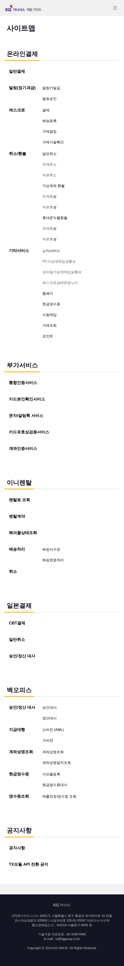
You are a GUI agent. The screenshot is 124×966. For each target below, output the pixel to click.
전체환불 (49, 196)
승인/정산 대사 (22, 656)
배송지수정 (51, 549)
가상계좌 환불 (53, 186)
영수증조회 (19, 796)
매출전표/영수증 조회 (59, 796)
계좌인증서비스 (23, 448)
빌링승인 (49, 99)
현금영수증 (51, 304)
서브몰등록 (51, 774)
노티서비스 (51, 251)
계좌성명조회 (21, 752)
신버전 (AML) (53, 730)
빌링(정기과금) (22, 88)
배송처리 (17, 549)
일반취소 (49, 154)
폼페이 (47, 293)
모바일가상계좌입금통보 (62, 272)
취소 (13, 571)
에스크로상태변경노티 (60, 283)
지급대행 (17, 729)
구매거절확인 (53, 142)
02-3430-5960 (76, 934)
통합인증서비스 (23, 382)
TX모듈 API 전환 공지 (28, 864)
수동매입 (49, 315)
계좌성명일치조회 (56, 763)
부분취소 (49, 175)
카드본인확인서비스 (27, 399)
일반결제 (17, 71)
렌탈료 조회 (19, 500)
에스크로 (17, 110)
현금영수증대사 (54, 785)
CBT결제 (17, 623)
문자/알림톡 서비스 (26, 415)
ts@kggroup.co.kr (68, 939)
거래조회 (49, 325)
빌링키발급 (51, 88)
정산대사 (49, 718)
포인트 (47, 336)
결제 (46, 110)
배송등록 (49, 121)
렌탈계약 (17, 516)
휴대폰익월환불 (54, 218)
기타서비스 (19, 250)
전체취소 (49, 164)
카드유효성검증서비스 (29, 432)
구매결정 (49, 131)
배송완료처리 (53, 560)
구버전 (47, 740)
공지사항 (17, 848)
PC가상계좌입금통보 (59, 261)
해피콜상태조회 (23, 533)
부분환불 (49, 207)
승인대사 (49, 707)
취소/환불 (17, 153)
